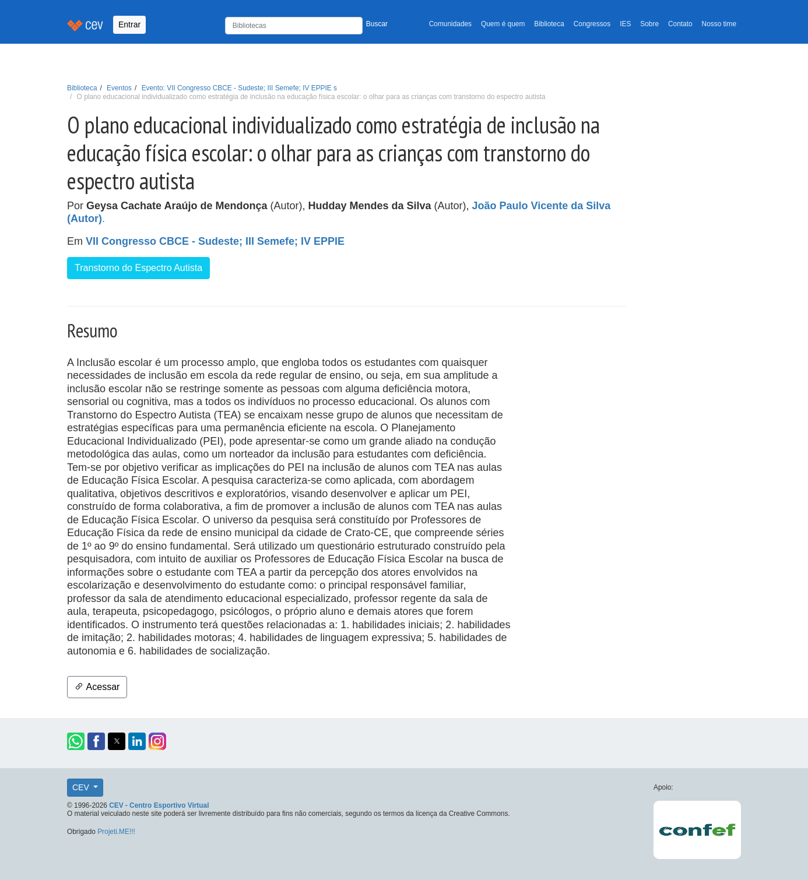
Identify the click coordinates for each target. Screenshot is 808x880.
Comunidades (450, 24)
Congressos (592, 24)
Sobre (649, 24)
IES (625, 24)
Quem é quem (503, 24)
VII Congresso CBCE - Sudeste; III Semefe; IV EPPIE (215, 241)
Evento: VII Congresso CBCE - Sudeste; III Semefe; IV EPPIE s (239, 88)
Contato (680, 24)
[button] (76, 741)
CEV (82, 787)
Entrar (129, 24)
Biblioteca (549, 24)
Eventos (119, 88)
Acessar (97, 687)
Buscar (377, 24)
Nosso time (719, 24)
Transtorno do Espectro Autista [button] (138, 268)
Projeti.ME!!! (116, 832)
